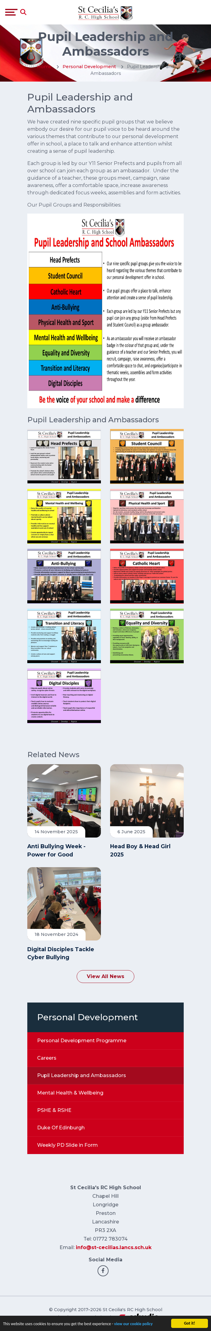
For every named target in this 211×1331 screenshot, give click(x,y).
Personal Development (90, 66)
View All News (105, 976)
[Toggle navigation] (11, 12)
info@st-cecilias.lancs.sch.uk (114, 1247)
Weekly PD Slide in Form (67, 1145)
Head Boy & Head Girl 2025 (140, 850)
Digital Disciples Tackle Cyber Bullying (60, 953)
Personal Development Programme (81, 1040)
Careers (46, 1058)
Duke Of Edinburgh (61, 1128)
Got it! (189, 1323)
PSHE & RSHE (54, 1110)
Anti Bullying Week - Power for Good (56, 850)
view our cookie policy (133, 1323)
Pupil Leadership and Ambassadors (81, 1075)
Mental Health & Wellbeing (70, 1093)
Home (44, 66)
